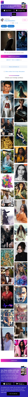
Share (24, 20)
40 (16, 23)
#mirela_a (11, 26)
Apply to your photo (14, 56)
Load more (14, 360)
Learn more (3, 392)
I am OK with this (13, 393)
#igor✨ (4, 26)
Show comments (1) (14, 66)
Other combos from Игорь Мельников (14, 71)
